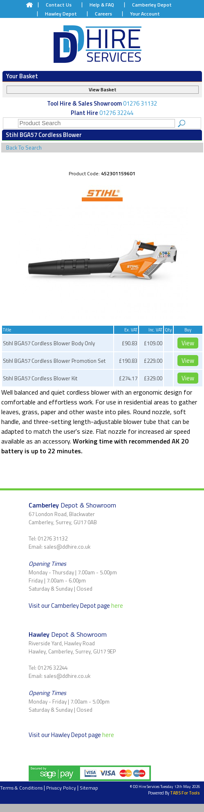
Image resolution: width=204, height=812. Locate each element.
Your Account (145, 14)
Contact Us (59, 5)
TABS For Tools (185, 793)
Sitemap (89, 788)
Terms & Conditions (21, 788)
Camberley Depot (152, 5)
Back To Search (24, 147)
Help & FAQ (102, 5)
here (117, 605)
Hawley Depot (61, 14)
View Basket (103, 89)
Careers (103, 14)
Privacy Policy (61, 788)
